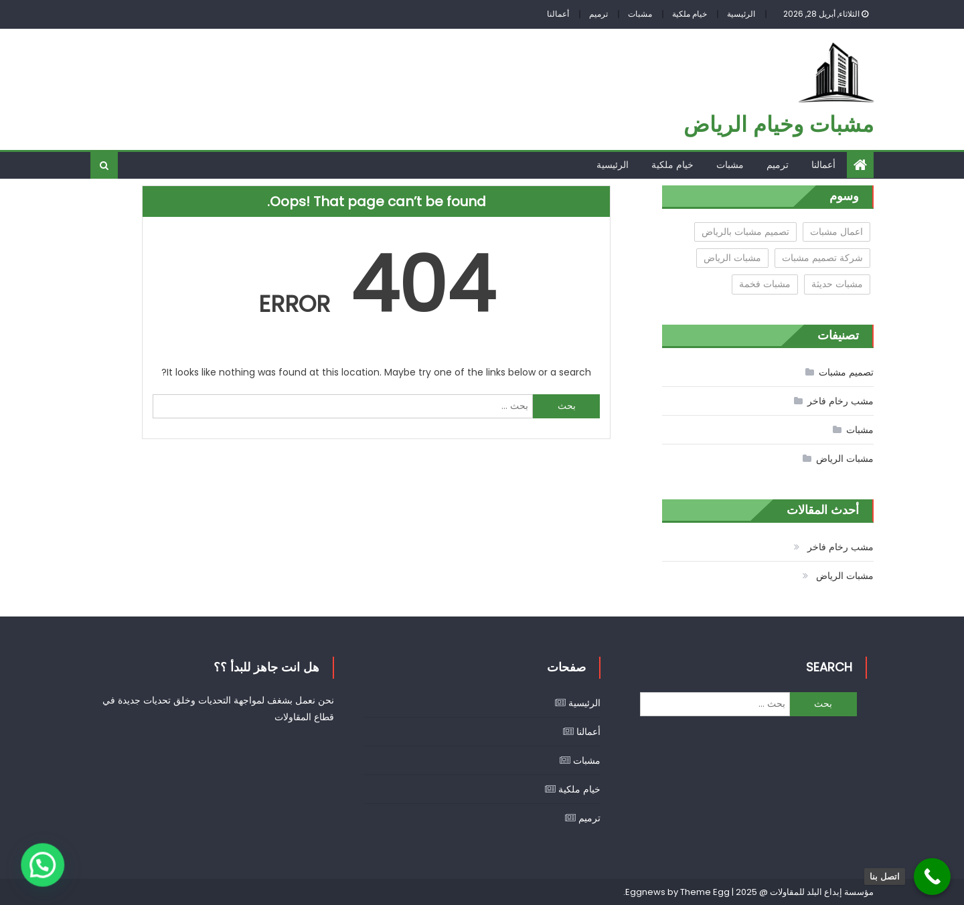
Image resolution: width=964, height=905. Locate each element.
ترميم (598, 13)
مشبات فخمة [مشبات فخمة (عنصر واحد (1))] (765, 284)
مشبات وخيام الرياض (779, 124)
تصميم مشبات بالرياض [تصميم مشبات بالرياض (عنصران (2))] (745, 231)
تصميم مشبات (846, 372)
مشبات (640, 13)
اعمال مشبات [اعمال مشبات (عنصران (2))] (836, 231)
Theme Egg (705, 892)
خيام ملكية (689, 13)
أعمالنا (558, 13)
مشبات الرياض (845, 458)
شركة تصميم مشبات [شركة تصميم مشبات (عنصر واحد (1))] (822, 257)
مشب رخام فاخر (840, 401)
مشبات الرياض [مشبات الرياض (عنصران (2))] (732, 257)
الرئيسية (741, 13)
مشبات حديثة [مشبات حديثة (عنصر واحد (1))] (837, 284)
